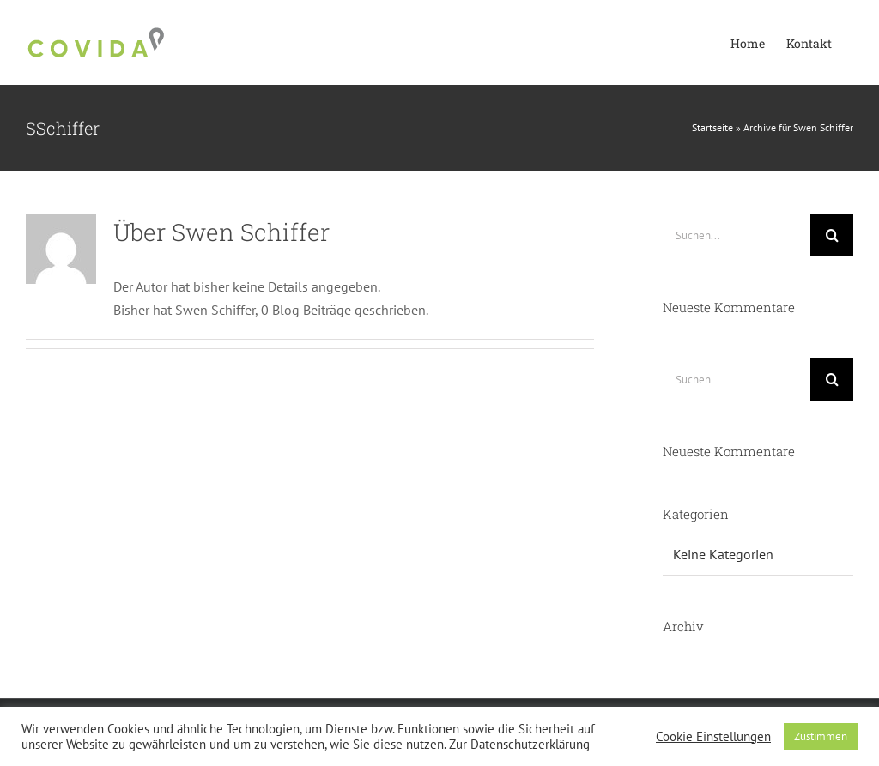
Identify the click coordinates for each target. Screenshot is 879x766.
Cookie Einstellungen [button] (713, 737)
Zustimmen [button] (820, 736)
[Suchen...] (736, 235)
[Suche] (831, 235)
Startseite (712, 127)
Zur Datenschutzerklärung (519, 744)
